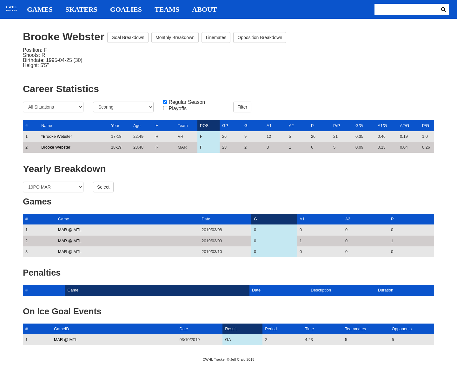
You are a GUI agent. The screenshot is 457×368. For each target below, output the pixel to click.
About (204, 9)
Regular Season (187, 102)
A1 (269, 125)
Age (137, 125)
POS (204, 125)
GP (225, 125)
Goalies (126, 9)
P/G (425, 125)
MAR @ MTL (70, 229)
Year (115, 125)
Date (206, 219)
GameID (61, 328)
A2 (291, 125)
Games (40, 9)
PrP (336, 125)
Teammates (355, 328)
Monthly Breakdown (175, 37)
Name (46, 125)
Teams (167, 9)
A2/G (404, 125)
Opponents (402, 328)
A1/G (382, 125)
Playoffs (178, 108)
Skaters (81, 9)
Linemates (216, 37)
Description (321, 290)
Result (230, 328)
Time (309, 328)
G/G (359, 125)
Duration (385, 290)
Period (271, 328)
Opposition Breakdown (259, 37)
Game (63, 219)
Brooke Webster (57, 136)
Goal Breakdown (127, 37)
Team (183, 125)
